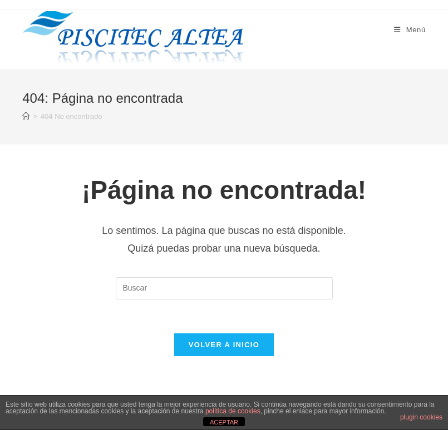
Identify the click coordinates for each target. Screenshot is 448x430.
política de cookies (232, 411)
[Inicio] (25, 116)
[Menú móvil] (410, 30)
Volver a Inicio (224, 345)
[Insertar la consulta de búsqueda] (224, 288)
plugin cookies (421, 417)
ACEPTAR (224, 422)
